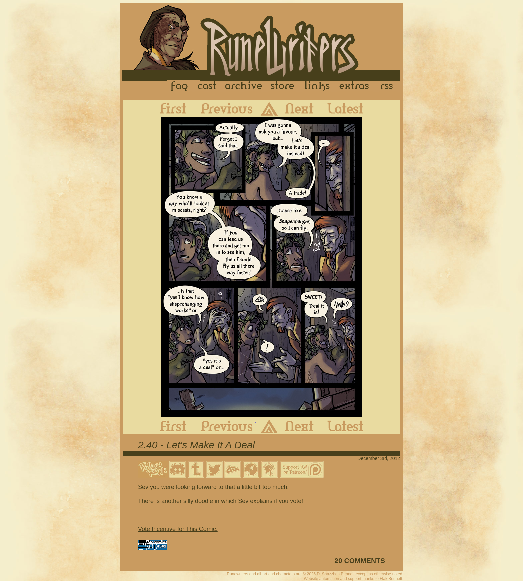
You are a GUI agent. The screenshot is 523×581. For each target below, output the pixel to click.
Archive (244, 86)
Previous (222, 108)
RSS (388, 86)
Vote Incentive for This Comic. (178, 529)
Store (282, 86)
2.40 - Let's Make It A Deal (196, 444)
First (167, 108)
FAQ (179, 86)
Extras (355, 86)
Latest (351, 108)
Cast (207, 86)
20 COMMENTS (359, 560)
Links (317, 86)
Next (304, 108)
